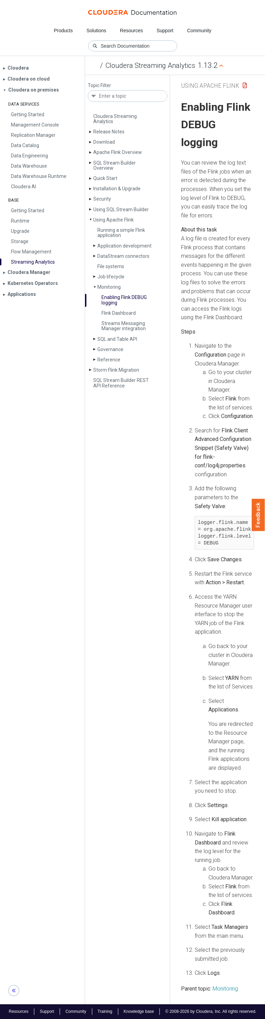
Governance (110, 349)
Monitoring (109, 287)
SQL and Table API (117, 339)
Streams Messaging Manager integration (123, 326)
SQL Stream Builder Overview (114, 165)
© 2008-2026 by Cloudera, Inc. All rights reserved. (210, 1011)
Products (63, 30)
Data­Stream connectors (123, 256)
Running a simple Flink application (121, 232)
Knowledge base (139, 1011)
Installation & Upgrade (117, 188)
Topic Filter (99, 85)
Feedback (258, 515)
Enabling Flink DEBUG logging (124, 300)
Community (199, 30)
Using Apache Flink (113, 220)
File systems (110, 266)
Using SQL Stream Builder (121, 209)
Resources (131, 30)
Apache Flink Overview (117, 152)
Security (102, 199)
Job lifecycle (110, 276)
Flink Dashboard (118, 313)
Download (104, 142)
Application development (124, 246)
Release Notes (108, 131)
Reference (108, 359)
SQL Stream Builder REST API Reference (121, 382)
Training (105, 1011)
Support (165, 30)
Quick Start (105, 178)
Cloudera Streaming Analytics (150, 65)
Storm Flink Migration (116, 370)
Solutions (96, 30)
